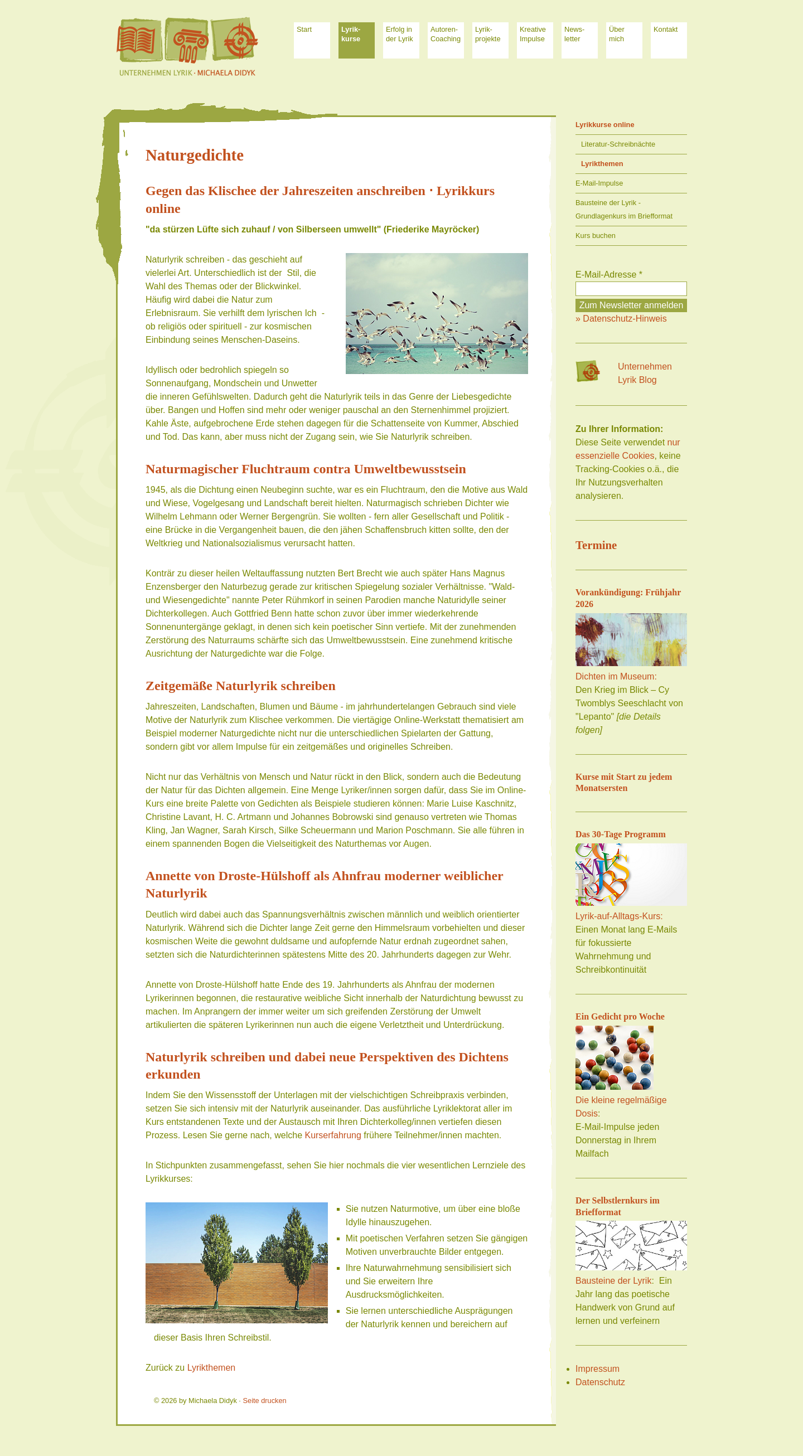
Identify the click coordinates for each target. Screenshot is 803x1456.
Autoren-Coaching (445, 34)
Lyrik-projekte (488, 34)
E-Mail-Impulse (599, 183)
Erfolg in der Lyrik (399, 34)
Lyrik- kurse (350, 34)
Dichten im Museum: (616, 676)
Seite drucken (264, 1400)
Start (304, 29)
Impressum (597, 1369)
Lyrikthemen (211, 1367)
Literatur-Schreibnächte (618, 144)
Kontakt (666, 29)
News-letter (574, 34)
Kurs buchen (595, 235)
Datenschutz (600, 1382)
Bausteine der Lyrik (613, 1280)
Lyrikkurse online (605, 124)
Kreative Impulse (533, 34)
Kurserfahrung (332, 1135)
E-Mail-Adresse (608, 274)
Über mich (617, 34)
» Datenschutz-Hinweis (621, 318)
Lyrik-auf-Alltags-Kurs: (619, 916)
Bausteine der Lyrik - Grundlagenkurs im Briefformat (624, 209)
